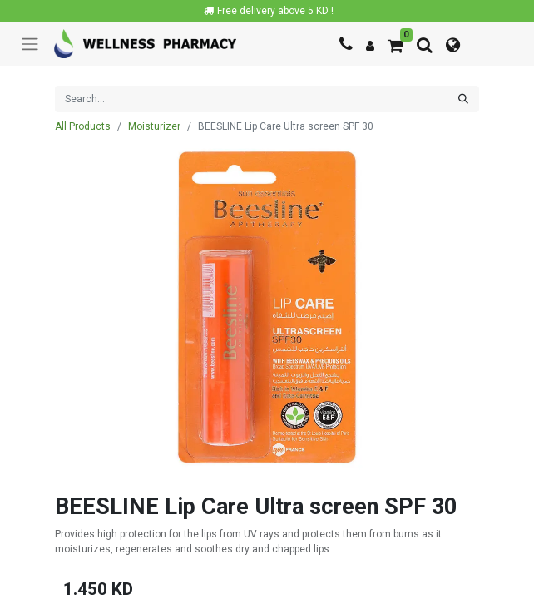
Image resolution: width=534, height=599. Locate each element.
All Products (83, 126)
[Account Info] (370, 46)
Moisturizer (154, 126)
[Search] (463, 99)
